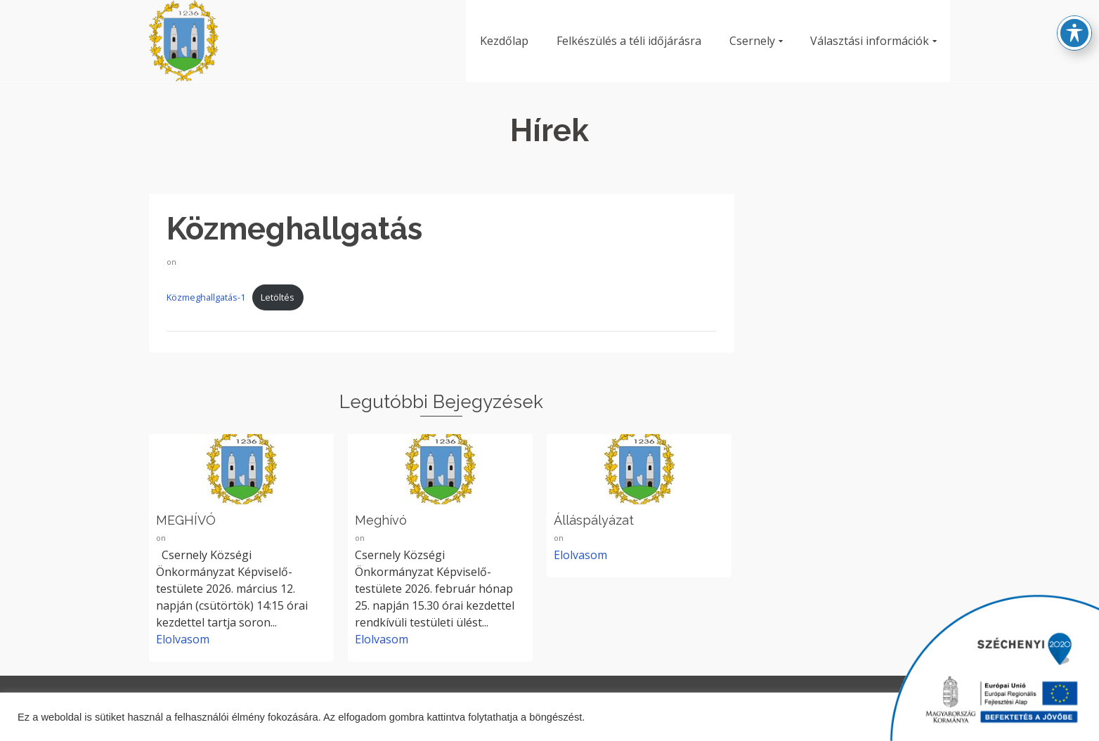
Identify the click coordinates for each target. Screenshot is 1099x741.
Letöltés (277, 297)
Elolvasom (182, 639)
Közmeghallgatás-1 (206, 297)
